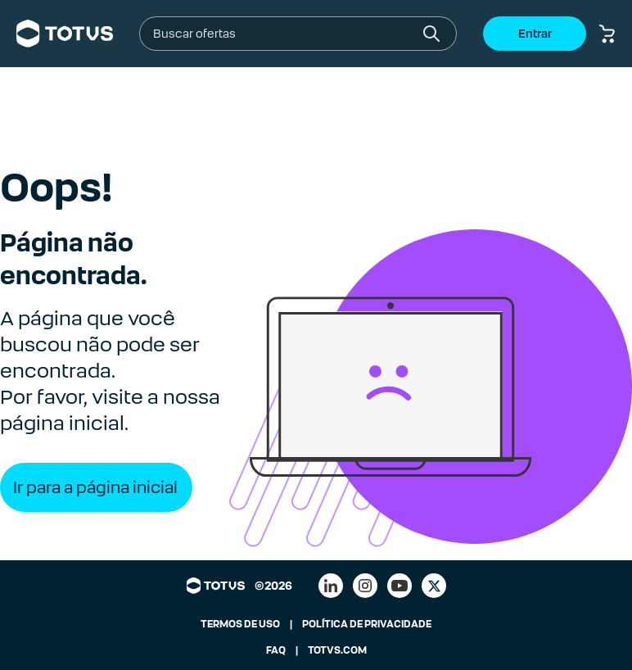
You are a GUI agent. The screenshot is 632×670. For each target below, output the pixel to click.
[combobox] (285, 33)
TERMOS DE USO (240, 624)
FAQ (276, 650)
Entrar (535, 33)
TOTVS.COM (337, 650)
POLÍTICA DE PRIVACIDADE (366, 624)
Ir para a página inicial (95, 487)
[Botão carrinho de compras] (607, 33)
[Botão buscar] (431, 33)
